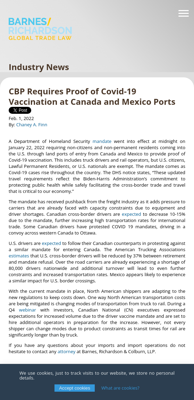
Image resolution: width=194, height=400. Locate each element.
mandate (102, 141)
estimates (19, 256)
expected (131, 214)
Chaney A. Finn (32, 124)
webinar (27, 310)
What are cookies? (120, 388)
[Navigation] (183, 13)
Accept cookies (74, 388)
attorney (66, 351)
